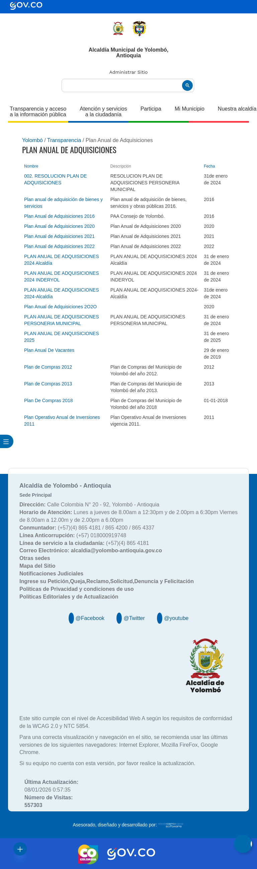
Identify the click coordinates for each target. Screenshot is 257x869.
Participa (151, 109)
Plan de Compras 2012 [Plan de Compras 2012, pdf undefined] (48, 367)
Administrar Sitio (128, 72)
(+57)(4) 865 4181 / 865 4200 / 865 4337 (86, 528)
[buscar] (127, 85)
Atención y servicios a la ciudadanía (103, 111)
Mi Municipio (189, 109)
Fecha (209, 166)
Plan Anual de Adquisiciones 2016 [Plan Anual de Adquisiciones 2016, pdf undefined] (59, 216)
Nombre (31, 166)
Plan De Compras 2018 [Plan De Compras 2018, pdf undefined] (48, 400)
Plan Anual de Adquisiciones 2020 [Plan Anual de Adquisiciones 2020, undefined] (59, 226)
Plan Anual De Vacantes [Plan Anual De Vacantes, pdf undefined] (49, 350)
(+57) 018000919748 (72, 535)
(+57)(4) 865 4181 (84, 543)
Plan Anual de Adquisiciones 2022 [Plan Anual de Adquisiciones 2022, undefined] (59, 246)
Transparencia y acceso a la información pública (38, 111)
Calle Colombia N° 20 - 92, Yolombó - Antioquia (89, 504)
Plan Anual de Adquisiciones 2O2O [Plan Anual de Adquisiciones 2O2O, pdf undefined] (60, 306)
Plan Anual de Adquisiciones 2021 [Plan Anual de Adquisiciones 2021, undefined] (59, 236)
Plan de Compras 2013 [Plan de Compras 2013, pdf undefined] (48, 383)
